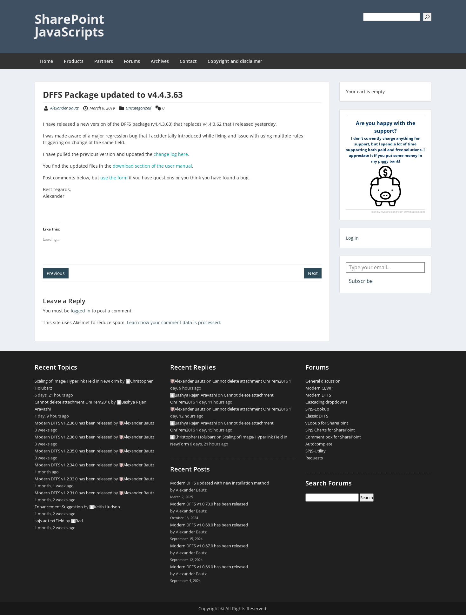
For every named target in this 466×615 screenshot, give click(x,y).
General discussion (323, 381)
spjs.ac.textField (49, 521)
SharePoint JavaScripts (69, 25)
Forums (132, 61)
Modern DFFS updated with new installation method (219, 483)
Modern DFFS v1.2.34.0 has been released (73, 465)
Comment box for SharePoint (333, 437)
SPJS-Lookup (317, 409)
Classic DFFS (316, 416)
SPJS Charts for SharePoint (330, 430)
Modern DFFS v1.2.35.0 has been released (73, 451)
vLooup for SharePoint (326, 423)
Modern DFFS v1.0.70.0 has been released (209, 504)
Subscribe (361, 280)
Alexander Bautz (64, 108)
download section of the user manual (152, 166)
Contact (188, 61)
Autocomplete (318, 444)
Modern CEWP (319, 388)
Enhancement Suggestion (59, 507)
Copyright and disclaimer (235, 61)
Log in (352, 238)
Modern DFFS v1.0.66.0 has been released (209, 567)
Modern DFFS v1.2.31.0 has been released (73, 493)
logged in (80, 311)
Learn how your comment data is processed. (174, 322)
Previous (56, 273)
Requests (314, 458)
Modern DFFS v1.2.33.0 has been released (73, 479)
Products (73, 61)
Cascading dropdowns (326, 402)
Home (46, 61)
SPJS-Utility (315, 451)
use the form (114, 178)
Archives (160, 61)
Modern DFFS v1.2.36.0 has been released (73, 423)
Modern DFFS (318, 395)
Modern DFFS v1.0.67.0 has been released (209, 546)
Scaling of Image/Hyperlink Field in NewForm (77, 381)
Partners (103, 61)
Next (313, 273)
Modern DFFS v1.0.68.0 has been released (209, 525)
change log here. (171, 154)
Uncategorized (138, 108)
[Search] (427, 17)
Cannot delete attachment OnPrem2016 (72, 402)
